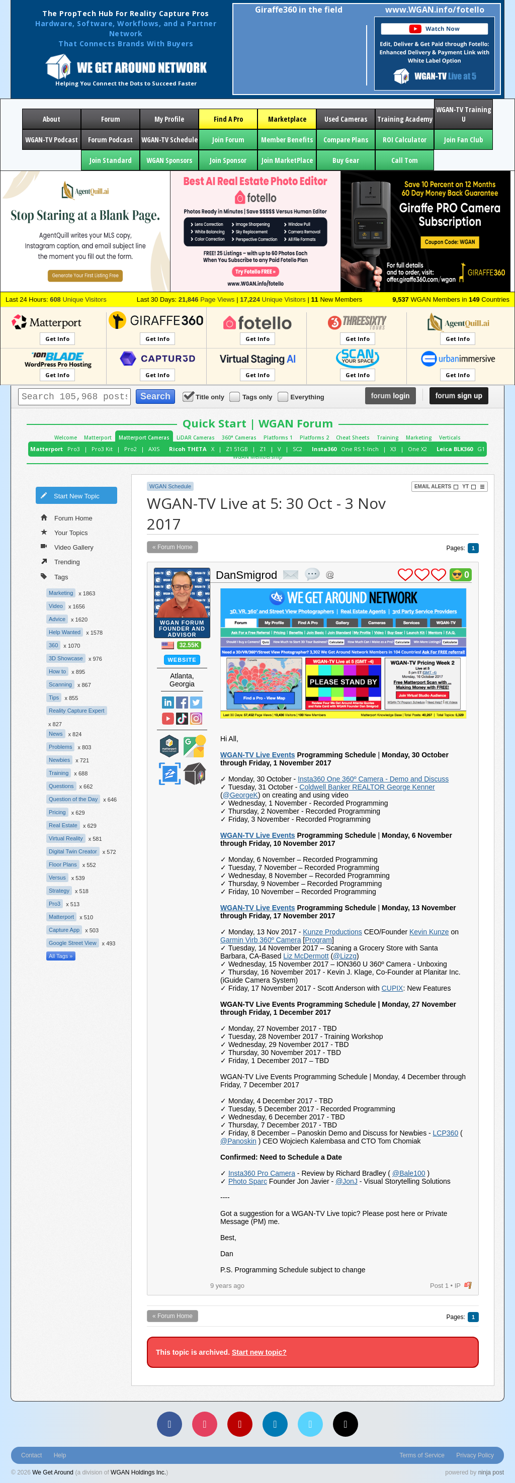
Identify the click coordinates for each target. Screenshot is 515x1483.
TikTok (182, 719)
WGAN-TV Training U (463, 114)
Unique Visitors (78, 299)
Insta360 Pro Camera (261, 1173)
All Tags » (61, 956)
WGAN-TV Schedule (169, 139)
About (51, 119)
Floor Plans (63, 864)
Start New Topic (70, 495)
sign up (459, 396)
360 (53, 645)
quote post (312, 574)
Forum (110, 119)
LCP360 (446, 1133)
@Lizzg (345, 956)
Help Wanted (64, 632)
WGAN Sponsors (169, 160)
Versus (57, 878)
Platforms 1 (278, 437)
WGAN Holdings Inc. (138, 1472)
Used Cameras (345, 119)
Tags (54, 576)
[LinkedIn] (275, 1424)
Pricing (57, 812)
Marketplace (287, 119)
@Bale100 (408, 1173)
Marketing (419, 437)
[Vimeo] (310, 1424)
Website (181, 660)
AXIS (153, 449)
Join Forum (228, 139)
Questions (61, 786)
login (390, 396)
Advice (57, 619)
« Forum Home (172, 547)
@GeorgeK (240, 795)
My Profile (169, 119)
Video (56, 606)
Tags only (252, 396)
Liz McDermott (305, 956)
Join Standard (111, 160)
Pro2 (130, 449)
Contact (31, 1455)
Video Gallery (67, 546)
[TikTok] (345, 1424)
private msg (290, 574)
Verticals (450, 437)
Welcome (65, 437)
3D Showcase (66, 658)
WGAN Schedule (170, 486)
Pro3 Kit (102, 449)
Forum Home (67, 517)
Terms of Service (422, 1455)
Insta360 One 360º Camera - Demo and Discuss (373, 779)
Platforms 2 (314, 437)
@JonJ (346, 1181)
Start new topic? (259, 1352)
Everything (301, 396)
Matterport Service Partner (169, 746)
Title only (204, 396)
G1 (481, 449)
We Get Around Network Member (194, 774)
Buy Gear (345, 160)
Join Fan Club (463, 139)
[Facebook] (169, 1424)
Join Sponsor (228, 160)
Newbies (59, 760)
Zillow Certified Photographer (169, 774)
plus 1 (405, 574)
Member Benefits (287, 139)
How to (57, 671)
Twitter (196, 702)
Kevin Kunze (429, 932)
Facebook (182, 702)
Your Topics (64, 532)
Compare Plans (345, 139)
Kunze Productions (332, 932)
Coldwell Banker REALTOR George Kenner (367, 787)
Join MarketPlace (287, 160)
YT (469, 487)
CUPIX (392, 988)
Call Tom (404, 160)
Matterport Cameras (144, 437)
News (56, 734)
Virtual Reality (66, 838)
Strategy (59, 891)
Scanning (60, 684)
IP (458, 1285)
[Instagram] (204, 1424)
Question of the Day (73, 799)
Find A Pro (228, 119)
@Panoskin (238, 1141)
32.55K (189, 645)
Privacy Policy (475, 1455)
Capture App (64, 930)
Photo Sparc (247, 1181)
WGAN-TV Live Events (257, 755)
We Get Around (52, 1472)
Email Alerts (436, 487)
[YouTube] (239, 1424)
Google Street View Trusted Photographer (194, 746)
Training (388, 437)
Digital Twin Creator (73, 851)
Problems (60, 747)
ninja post (491, 1472)
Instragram (196, 719)
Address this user (329, 574)
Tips (54, 697)
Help (60, 1455)
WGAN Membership (258, 456)
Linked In (168, 702)
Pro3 (73, 449)
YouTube (168, 719)
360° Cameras (239, 437)
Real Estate (63, 825)
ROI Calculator (404, 139)
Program (318, 940)
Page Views (207, 299)
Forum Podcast (110, 139)
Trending (60, 561)
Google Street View (73, 943)
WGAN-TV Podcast (51, 139)
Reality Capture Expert (77, 711)
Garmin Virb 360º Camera (260, 940)
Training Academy (405, 119)
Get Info (57, 338)
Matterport (98, 437)
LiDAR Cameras (196, 437)
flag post (468, 1285)
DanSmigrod (246, 575)
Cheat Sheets (353, 437)
